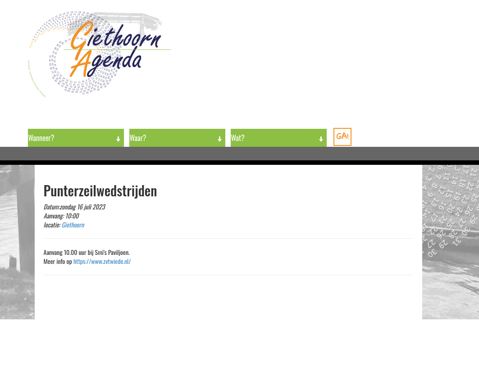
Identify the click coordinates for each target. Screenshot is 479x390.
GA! (342, 136)
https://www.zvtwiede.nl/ (102, 261)
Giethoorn (73, 224)
